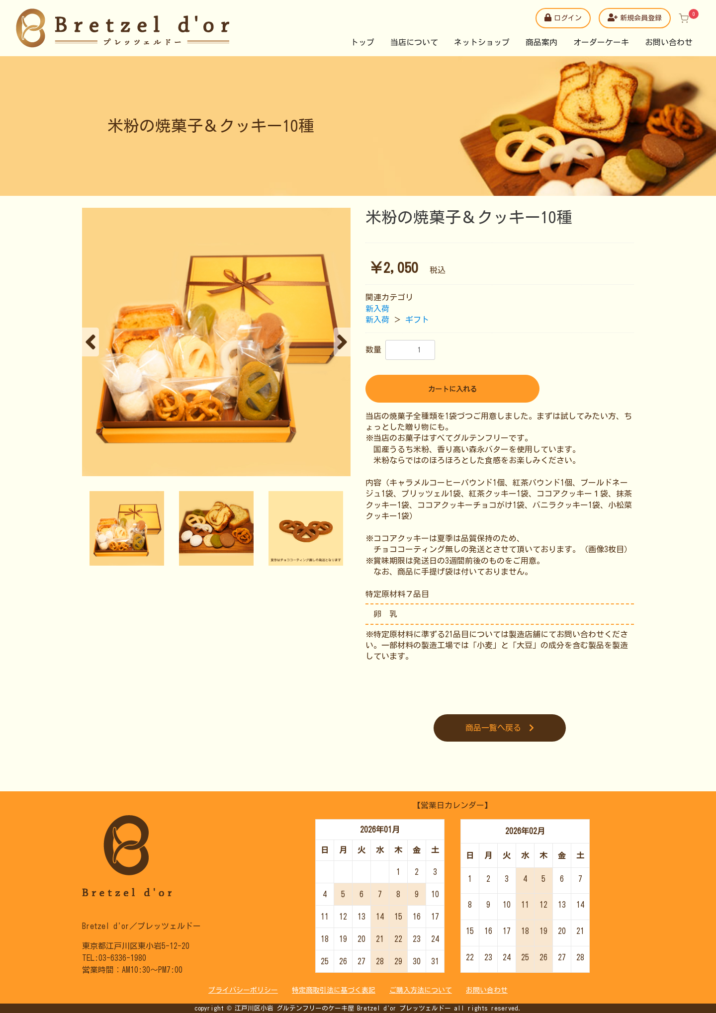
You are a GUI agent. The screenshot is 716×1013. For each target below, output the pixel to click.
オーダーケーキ (601, 42)
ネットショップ (482, 42)
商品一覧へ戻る (499, 728)
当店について (414, 42)
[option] (216, 342)
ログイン (563, 17)
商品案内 (541, 42)
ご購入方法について (420, 990)
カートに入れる (452, 389)
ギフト (417, 320)
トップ (362, 42)
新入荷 (377, 309)
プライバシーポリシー (243, 990)
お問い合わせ (669, 42)
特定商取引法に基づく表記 (333, 990)
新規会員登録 (635, 17)
